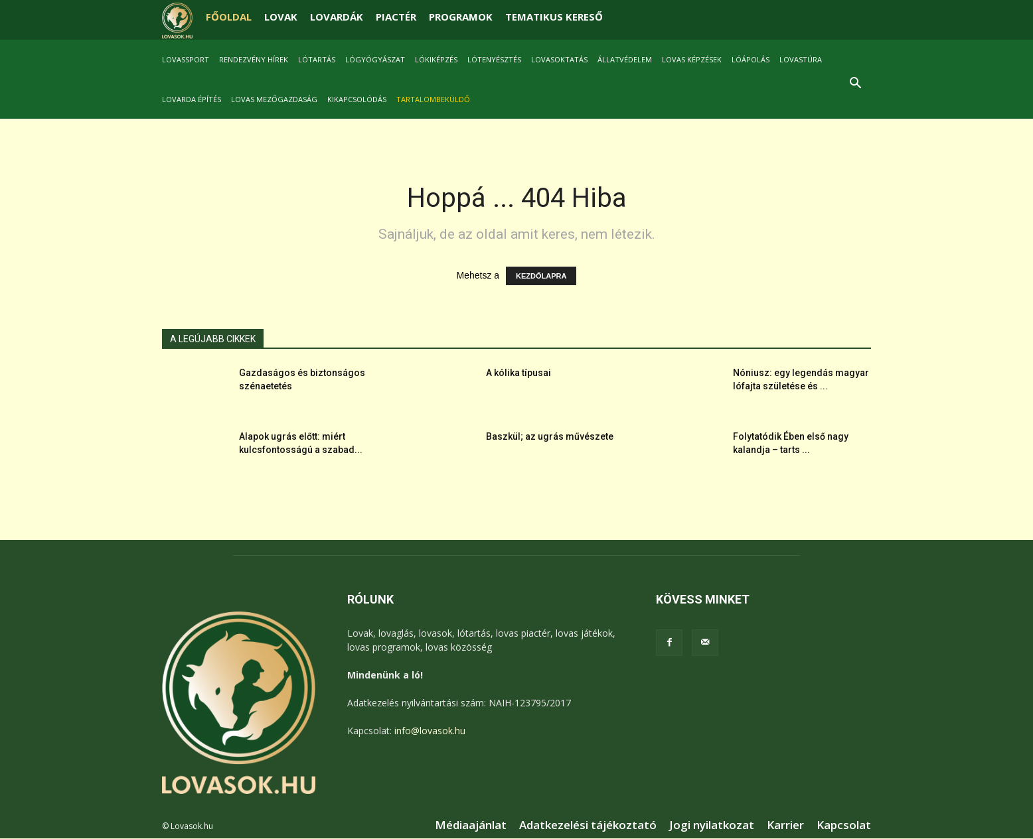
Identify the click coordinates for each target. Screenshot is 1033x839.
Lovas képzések (692, 59)
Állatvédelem (624, 59)
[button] (855, 84)
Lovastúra (800, 59)
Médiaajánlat (471, 826)
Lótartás (316, 59)
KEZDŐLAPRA (541, 277)
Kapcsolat (844, 826)
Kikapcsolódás (356, 99)
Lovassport (185, 59)
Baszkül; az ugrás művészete (549, 437)
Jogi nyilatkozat (711, 826)
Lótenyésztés (494, 59)
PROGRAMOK (461, 16)
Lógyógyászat (375, 59)
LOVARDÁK (336, 16)
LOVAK (280, 16)
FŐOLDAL (229, 16)
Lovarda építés (191, 99)
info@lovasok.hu (429, 731)
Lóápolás (750, 59)
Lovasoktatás (559, 59)
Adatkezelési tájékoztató (588, 826)
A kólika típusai (518, 373)
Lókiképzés (436, 59)
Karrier (785, 826)
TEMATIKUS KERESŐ (554, 16)
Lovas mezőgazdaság (274, 99)
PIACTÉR (396, 16)
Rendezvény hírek (253, 59)
